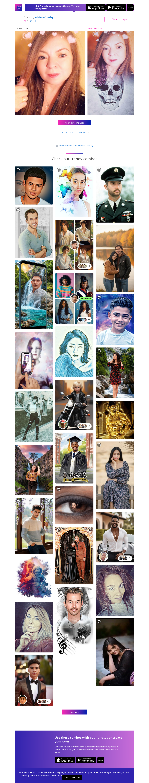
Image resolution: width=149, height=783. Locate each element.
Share (119, 19)
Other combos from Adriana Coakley (74, 145)
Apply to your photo (74, 122)
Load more (74, 712)
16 (33, 21)
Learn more (56, 775)
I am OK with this (72, 777)
